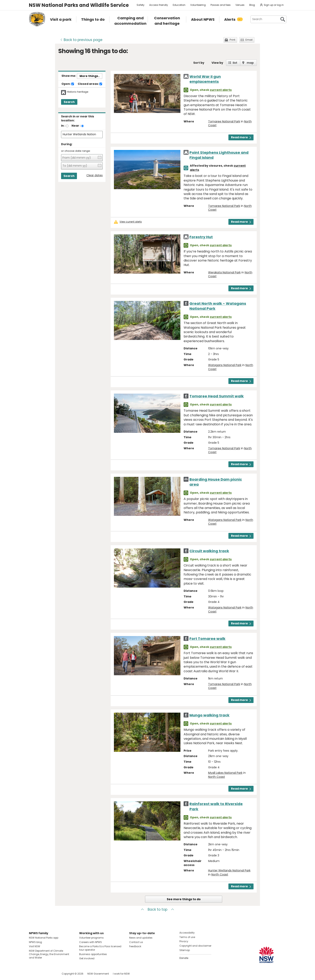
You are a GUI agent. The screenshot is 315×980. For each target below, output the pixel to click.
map (250, 63)
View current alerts (131, 221)
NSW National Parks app (43, 937)
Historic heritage (77, 92)
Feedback (135, 946)
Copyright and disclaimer (195, 945)
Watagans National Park (224, 365)
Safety (140, 5)
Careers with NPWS (90, 942)
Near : (76, 126)
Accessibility (187, 932)
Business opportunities (93, 954)
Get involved (86, 958)
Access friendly (158, 5)
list (235, 63)
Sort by (198, 63)
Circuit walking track (209, 550)
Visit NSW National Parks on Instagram (41, 973)
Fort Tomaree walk (207, 638)
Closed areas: (90, 84)
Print (232, 40)
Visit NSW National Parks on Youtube (50, 973)
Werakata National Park (224, 272)
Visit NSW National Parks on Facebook (32, 973)
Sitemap (184, 950)
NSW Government (98, 973)
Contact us (136, 942)
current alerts (221, 90)
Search (69, 102)
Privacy (183, 941)
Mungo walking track (209, 715)
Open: (67, 84)
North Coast (216, 777)
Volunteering (198, 5)
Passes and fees (221, 5)
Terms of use (187, 937)
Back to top (157, 909)
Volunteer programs (91, 937)
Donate (183, 958)
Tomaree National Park (224, 121)
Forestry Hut (201, 236)
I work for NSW (121, 973)
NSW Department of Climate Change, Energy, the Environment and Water (49, 954)
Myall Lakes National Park (225, 773)
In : (63, 126)
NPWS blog (35, 942)
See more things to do (184, 899)
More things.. (90, 76)
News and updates (140, 937)
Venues (239, 5)
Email (249, 40)
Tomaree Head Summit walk (216, 396)
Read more (241, 137)
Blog (252, 5)
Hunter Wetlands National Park (229, 870)
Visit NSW (34, 946)
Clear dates (94, 175)
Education (179, 5)
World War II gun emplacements (205, 79)
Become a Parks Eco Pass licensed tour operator (100, 948)
